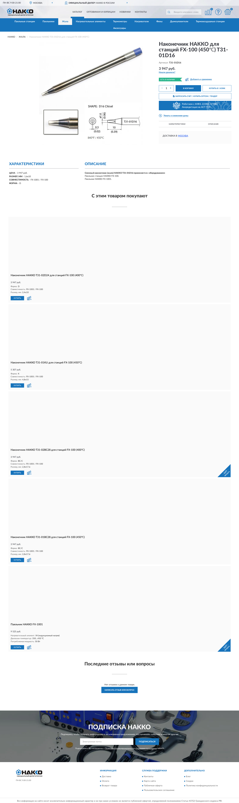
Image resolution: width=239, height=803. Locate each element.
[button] (218, 12)
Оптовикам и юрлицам (101, 12)
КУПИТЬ (17, 298)
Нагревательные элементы (90, 21)
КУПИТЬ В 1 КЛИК (217, 88)
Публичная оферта (153, 786)
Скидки (189, 781)
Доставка (106, 776)
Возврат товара (109, 786)
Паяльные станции (24, 21)
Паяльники (48, 21)
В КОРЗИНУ (188, 88)
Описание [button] (213, 124)
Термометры (120, 21)
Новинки (125, 12)
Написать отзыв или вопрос (119, 690)
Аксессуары (119, 28)
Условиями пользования (146, 748)
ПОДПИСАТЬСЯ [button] (147, 742)
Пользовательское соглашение (159, 790)
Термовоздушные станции (210, 21)
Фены (159, 21)
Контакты (141, 12)
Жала (65, 21)
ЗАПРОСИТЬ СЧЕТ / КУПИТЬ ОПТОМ (195, 96)
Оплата (105, 781)
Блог (188, 776)
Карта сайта (150, 781)
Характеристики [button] (177, 124)
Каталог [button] (77, 12)
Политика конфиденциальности (202, 786)
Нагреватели (142, 21)
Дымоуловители (179, 21)
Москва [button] (183, 136)
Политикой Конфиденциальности (119, 748)
